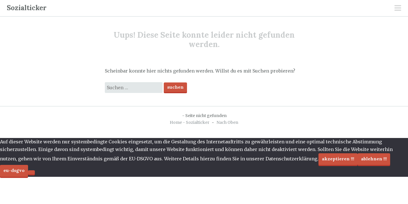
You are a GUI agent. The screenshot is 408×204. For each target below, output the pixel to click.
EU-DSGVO (14, 170)
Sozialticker (26, 7)
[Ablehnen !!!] (31, 172)
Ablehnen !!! (374, 159)
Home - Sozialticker (189, 122)
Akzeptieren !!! (338, 159)
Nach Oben (227, 122)
